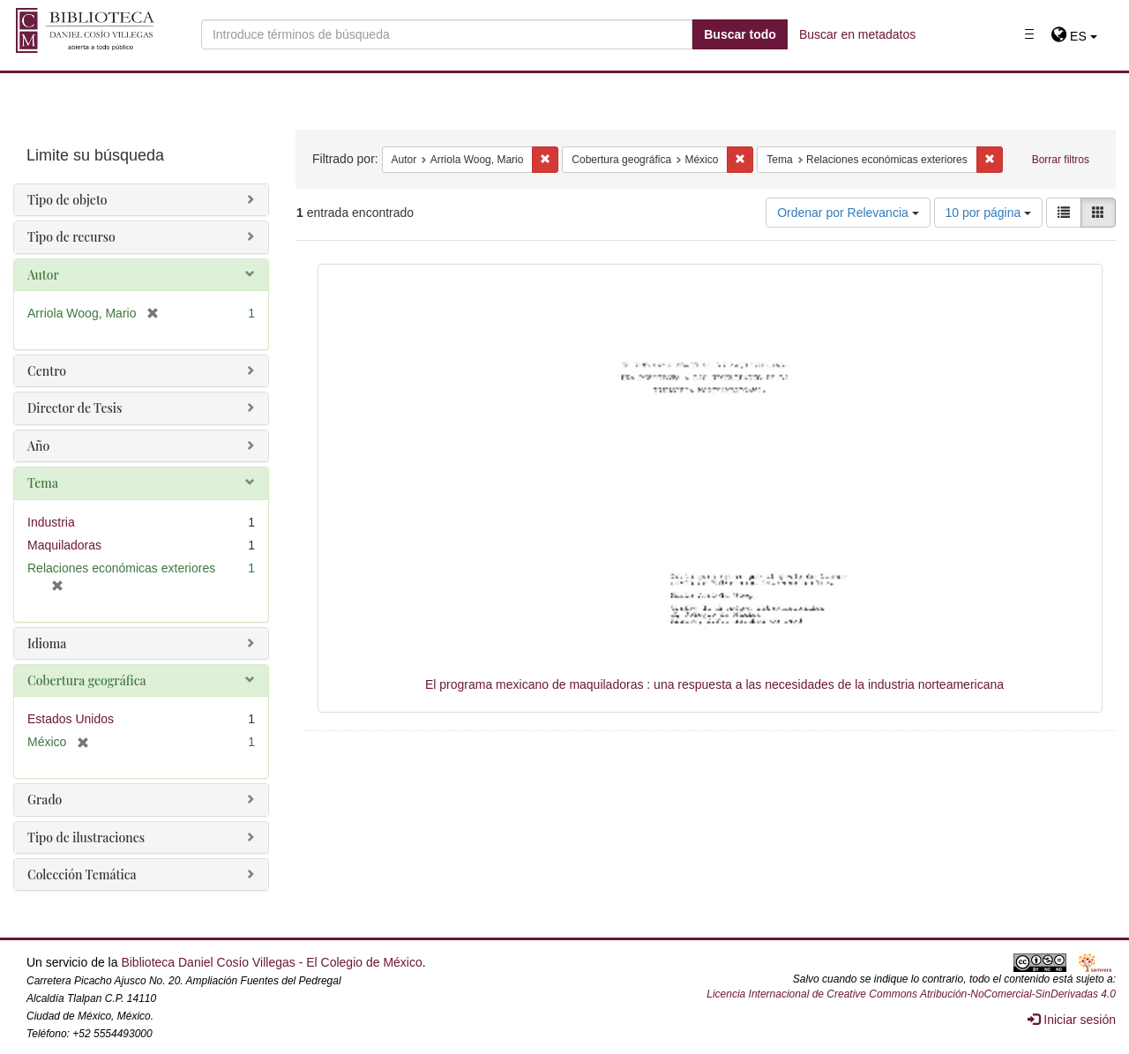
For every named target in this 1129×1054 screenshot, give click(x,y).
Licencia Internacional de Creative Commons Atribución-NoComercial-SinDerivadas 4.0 (911, 994)
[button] (1074, 36)
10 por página (989, 213)
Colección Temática (82, 874)
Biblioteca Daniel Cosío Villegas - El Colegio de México (271, 962)
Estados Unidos (70, 719)
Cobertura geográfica (86, 680)
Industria (51, 522)
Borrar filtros (1060, 159)
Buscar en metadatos (857, 34)
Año (38, 445)
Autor (43, 274)
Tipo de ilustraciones (86, 837)
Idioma (46, 643)
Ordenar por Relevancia (848, 213)
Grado (44, 799)
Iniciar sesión (1072, 1020)
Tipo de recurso (71, 236)
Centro (46, 371)
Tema (42, 483)
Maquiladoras (64, 545)
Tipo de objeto (67, 199)
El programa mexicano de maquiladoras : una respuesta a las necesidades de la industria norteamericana (714, 684)
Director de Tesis (74, 408)
